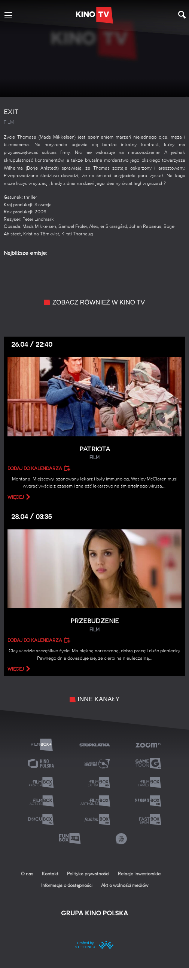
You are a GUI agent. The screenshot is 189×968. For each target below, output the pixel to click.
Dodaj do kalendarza (34, 468)
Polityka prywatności (88, 874)
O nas (27, 874)
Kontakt (50, 874)
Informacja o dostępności (66, 885)
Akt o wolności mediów (124, 885)
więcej (15, 497)
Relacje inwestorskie (139, 874)
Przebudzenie (94, 625)
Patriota (94, 453)
